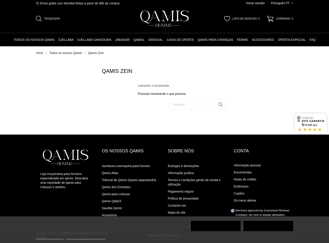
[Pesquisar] (198, 104)
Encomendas (243, 172)
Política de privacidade (183, 198)
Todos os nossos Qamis (34, 39)
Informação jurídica (181, 173)
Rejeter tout (215, 225)
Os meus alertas (245, 200)
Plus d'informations (50, 237)
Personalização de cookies (85, 237)
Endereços (241, 186)
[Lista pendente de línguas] (282, 3)
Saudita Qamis (112, 208)
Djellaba (66, 39)
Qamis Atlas (110, 173)
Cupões (239, 193)
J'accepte (268, 225)
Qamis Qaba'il (111, 201)
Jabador (122, 39)
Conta (241, 150)
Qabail (138, 39)
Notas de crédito (245, 179)
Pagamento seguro (181, 191)
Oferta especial (292, 39)
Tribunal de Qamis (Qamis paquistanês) (129, 180)
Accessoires (263, 39)
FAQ (312, 39)
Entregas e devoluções (183, 166)
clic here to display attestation (267, 214)
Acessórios (109, 215)
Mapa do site (176, 212)
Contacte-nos (177, 205)
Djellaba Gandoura (94, 39)
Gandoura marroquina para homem (126, 166)
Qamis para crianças (215, 39)
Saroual (155, 39)
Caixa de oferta (180, 39)
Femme (242, 39)
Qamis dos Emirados (116, 187)
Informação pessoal (247, 165)
